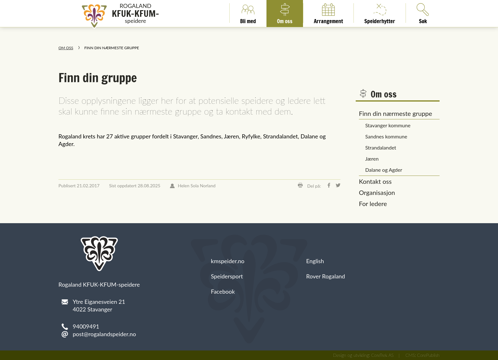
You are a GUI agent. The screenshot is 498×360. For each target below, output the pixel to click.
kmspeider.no (228, 260)
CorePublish (428, 355)
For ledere (373, 203)
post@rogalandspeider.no (104, 333)
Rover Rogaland (325, 276)
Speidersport (227, 276)
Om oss (285, 13)
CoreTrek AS (382, 355)
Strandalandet (380, 147)
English (315, 260)
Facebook (223, 291)
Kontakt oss (375, 181)
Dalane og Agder (383, 170)
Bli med (248, 13)
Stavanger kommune (387, 125)
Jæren (372, 159)
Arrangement (328, 13)
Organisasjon (377, 192)
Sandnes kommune (386, 136)
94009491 (86, 326)
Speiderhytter (379, 13)
